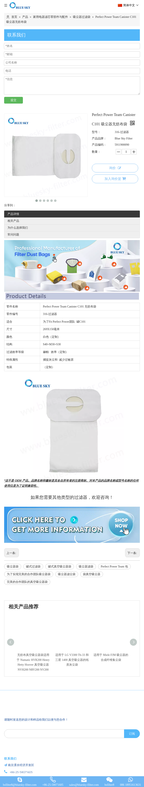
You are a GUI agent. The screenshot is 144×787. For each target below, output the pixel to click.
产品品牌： (99, 138)
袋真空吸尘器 (91, 574)
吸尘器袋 (12, 566)
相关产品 (13, 220)
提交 (13, 100)
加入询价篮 (115, 178)
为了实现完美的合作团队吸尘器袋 (28, 574)
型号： (96, 132)
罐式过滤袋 (33, 566)
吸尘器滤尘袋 (66, 574)
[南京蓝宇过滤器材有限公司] (28, 704)
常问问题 (13, 234)
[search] (63, 734)
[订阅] (132, 733)
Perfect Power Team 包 (114, 566)
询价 (115, 168)
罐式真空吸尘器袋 (59, 566)
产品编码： (99, 144)
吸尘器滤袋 (86, 566)
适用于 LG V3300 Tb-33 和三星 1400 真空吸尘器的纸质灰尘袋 (72, 659)
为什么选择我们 (17, 227)
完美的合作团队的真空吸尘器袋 (27, 581)
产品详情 (13, 214)
